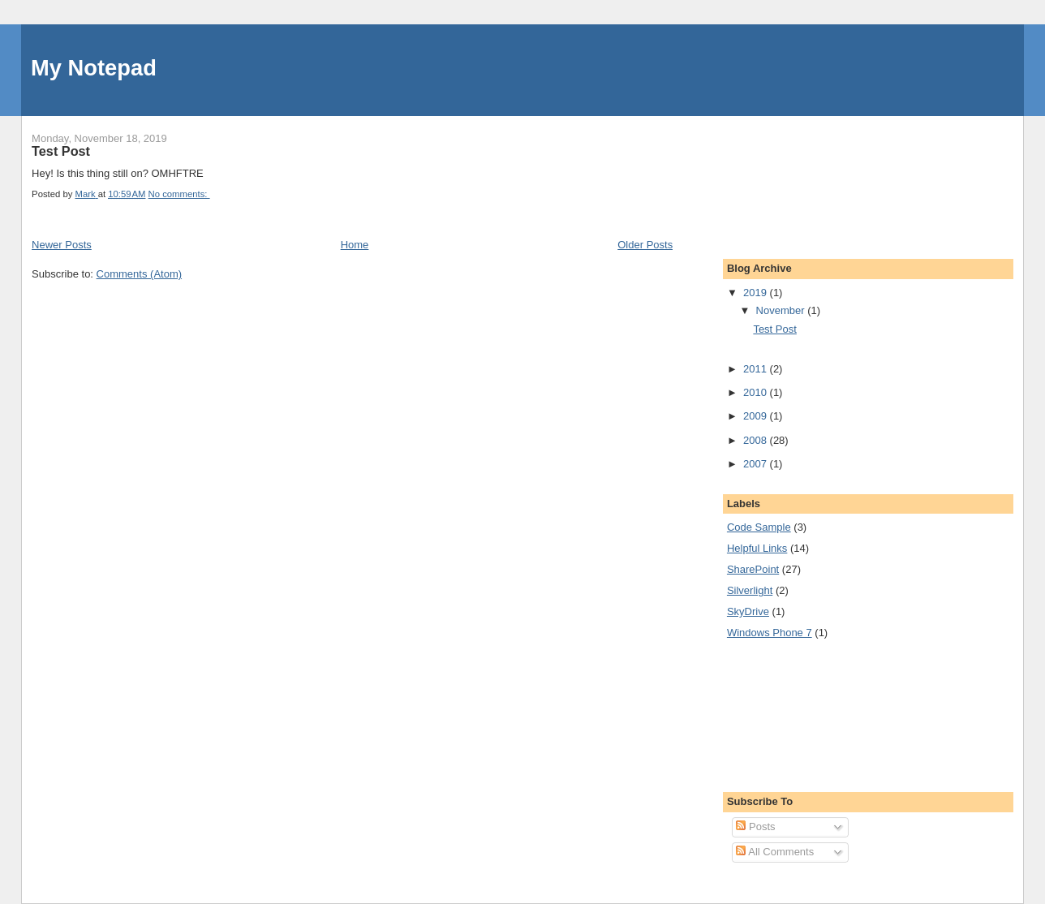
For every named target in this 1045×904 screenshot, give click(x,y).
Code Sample (759, 527)
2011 (756, 369)
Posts (755, 826)
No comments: (179, 194)
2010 (756, 392)
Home (355, 245)
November (782, 310)
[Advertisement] (800, 177)
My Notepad (94, 67)
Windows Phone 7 (769, 632)
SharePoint (753, 569)
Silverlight (749, 590)
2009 (756, 416)
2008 (756, 440)
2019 (756, 292)
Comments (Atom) (139, 274)
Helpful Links (757, 548)
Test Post (61, 151)
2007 (756, 464)
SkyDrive (748, 611)
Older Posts (645, 245)
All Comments (775, 852)
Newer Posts (62, 245)
